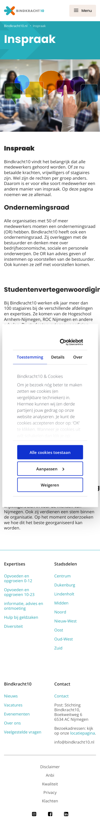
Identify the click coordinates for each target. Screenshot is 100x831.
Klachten (50, 801)
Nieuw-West (65, 621)
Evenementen (17, 714)
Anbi (50, 775)
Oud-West (63, 639)
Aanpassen (50, 468)
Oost (58, 630)
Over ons (12, 723)
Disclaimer (50, 767)
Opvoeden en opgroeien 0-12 (18, 578)
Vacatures (13, 705)
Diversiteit (13, 626)
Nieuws (11, 696)
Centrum (62, 576)
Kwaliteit (50, 784)
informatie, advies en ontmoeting (23, 606)
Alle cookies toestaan (50, 452)
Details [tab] (58, 357)
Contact (61, 696)
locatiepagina (82, 733)
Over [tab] (77, 357)
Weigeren (50, 485)
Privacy (50, 792)
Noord (60, 612)
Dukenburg (64, 585)
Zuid (58, 648)
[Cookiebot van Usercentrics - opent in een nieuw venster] (63, 342)
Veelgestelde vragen (22, 732)
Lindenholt (64, 594)
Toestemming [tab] (30, 357)
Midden (61, 603)
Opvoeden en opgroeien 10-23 (19, 592)
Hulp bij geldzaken (21, 617)
